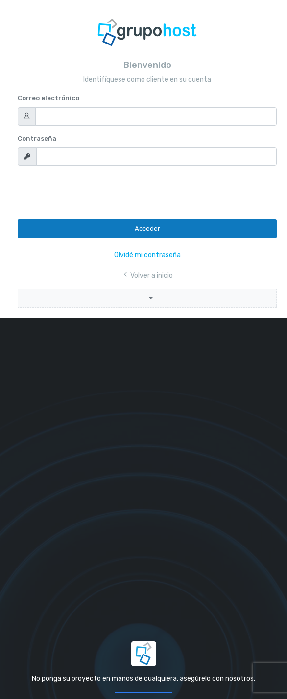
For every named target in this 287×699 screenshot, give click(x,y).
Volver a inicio (147, 275)
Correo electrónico (48, 98)
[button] (147, 298)
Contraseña (37, 138)
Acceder (147, 228)
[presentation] (92, 193)
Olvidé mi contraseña (147, 255)
